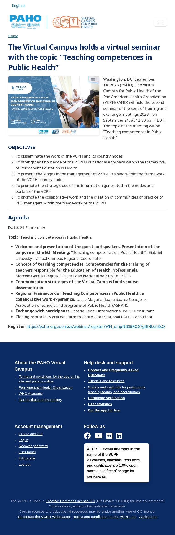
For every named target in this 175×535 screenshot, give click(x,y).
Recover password (33, 446)
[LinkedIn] (119, 436)
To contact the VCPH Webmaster (44, 517)
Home (13, 35)
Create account (30, 434)
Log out (24, 464)
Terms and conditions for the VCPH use (104, 517)
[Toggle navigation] (160, 22)
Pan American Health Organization (45, 387)
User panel (27, 452)
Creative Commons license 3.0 (70, 501)
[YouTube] (99, 436)
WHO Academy (31, 393)
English (18, 5)
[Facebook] (87, 436)
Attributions (148, 517)
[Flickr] (109, 436)
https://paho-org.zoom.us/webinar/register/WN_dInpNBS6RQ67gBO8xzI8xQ (95, 326)
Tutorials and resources (106, 381)
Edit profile (27, 458)
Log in (23, 440)
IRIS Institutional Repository (40, 400)
